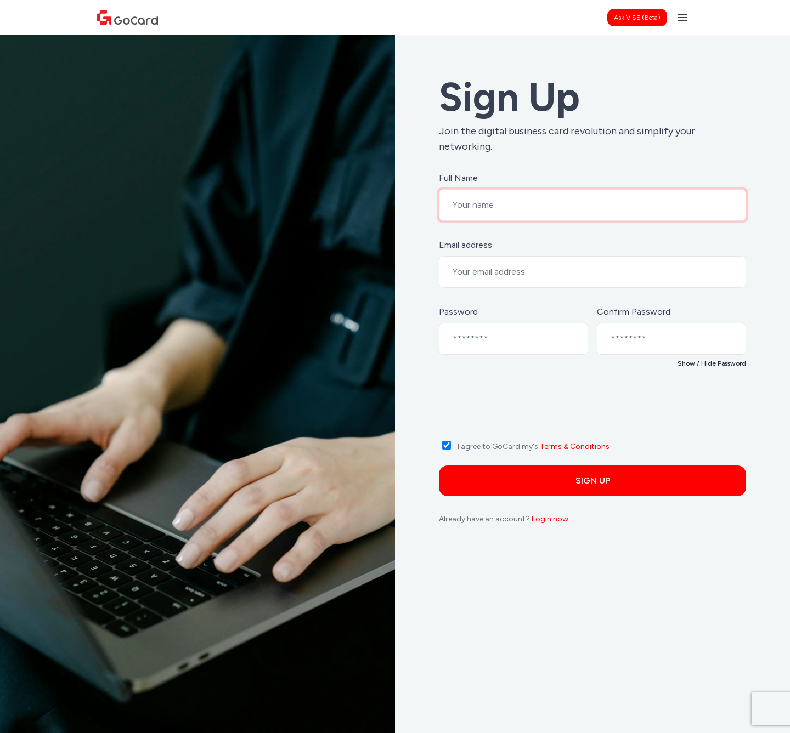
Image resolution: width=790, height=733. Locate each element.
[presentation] (526, 411)
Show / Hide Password (712, 363)
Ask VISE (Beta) (637, 17)
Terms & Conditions (575, 446)
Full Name (458, 178)
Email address (465, 245)
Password (458, 311)
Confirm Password (633, 311)
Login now (550, 519)
